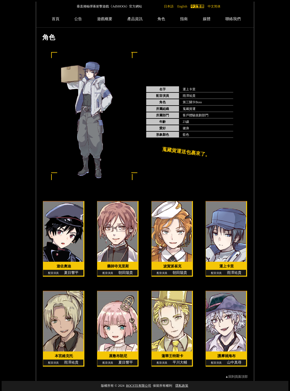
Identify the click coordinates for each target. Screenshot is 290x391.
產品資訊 (135, 19)
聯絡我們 (233, 19)
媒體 (206, 19)
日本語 (169, 6)
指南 (184, 19)
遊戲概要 (104, 19)
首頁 (55, 19)
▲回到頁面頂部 (236, 376)
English (182, 6)
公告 (78, 19)
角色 (161, 19)
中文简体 (214, 6)
